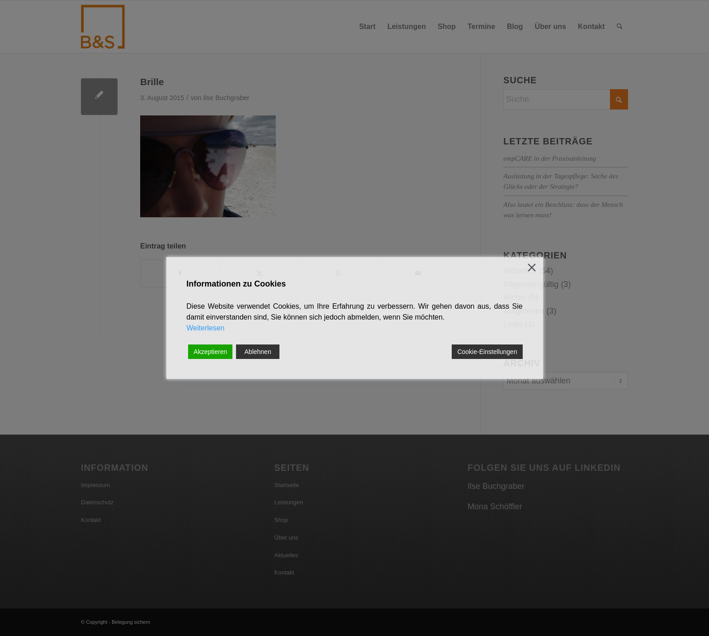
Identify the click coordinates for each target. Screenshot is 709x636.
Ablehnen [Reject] (258, 351)
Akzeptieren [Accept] (210, 351)
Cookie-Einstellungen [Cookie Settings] (487, 351)
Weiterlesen (205, 328)
